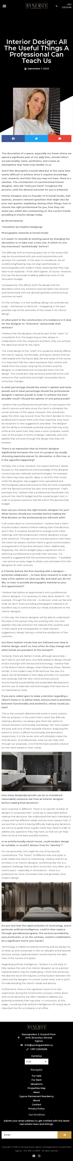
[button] (4, 6)
